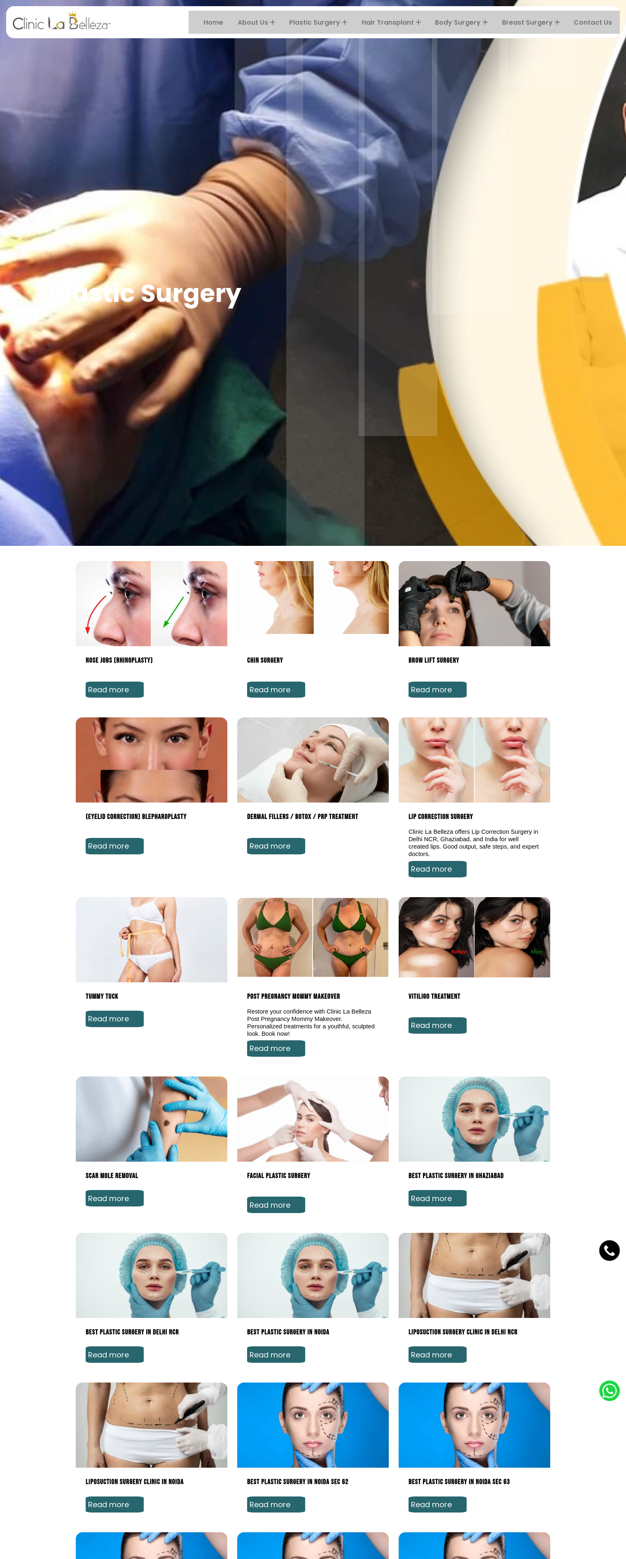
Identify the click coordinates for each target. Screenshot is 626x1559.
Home (219, 22)
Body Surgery (464, 22)
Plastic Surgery (322, 22)
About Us (261, 22)
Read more (115, 1086)
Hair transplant (394, 22)
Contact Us (594, 22)
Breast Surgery (533, 22)
